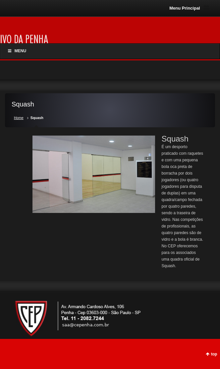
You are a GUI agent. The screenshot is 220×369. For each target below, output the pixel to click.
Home (19, 118)
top (214, 354)
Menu (16, 51)
